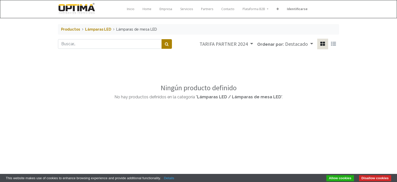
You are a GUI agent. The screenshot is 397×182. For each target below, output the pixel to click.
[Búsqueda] (167, 44)
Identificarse (297, 9)
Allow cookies (340, 178)
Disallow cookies (375, 178)
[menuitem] (130, 9)
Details (169, 178)
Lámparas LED (98, 29)
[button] (277, 9)
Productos (70, 29)
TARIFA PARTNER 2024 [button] (224, 44)
